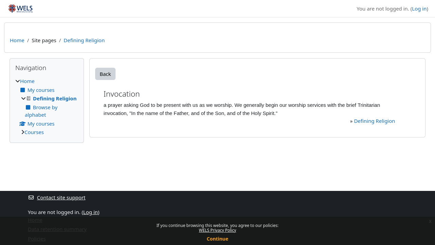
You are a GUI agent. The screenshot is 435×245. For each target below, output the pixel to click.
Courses (34, 132)
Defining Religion (84, 40)
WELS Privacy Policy (217, 230)
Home (17, 40)
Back (105, 73)
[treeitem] (46, 106)
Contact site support (56, 197)
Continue (217, 238)
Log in (419, 8)
